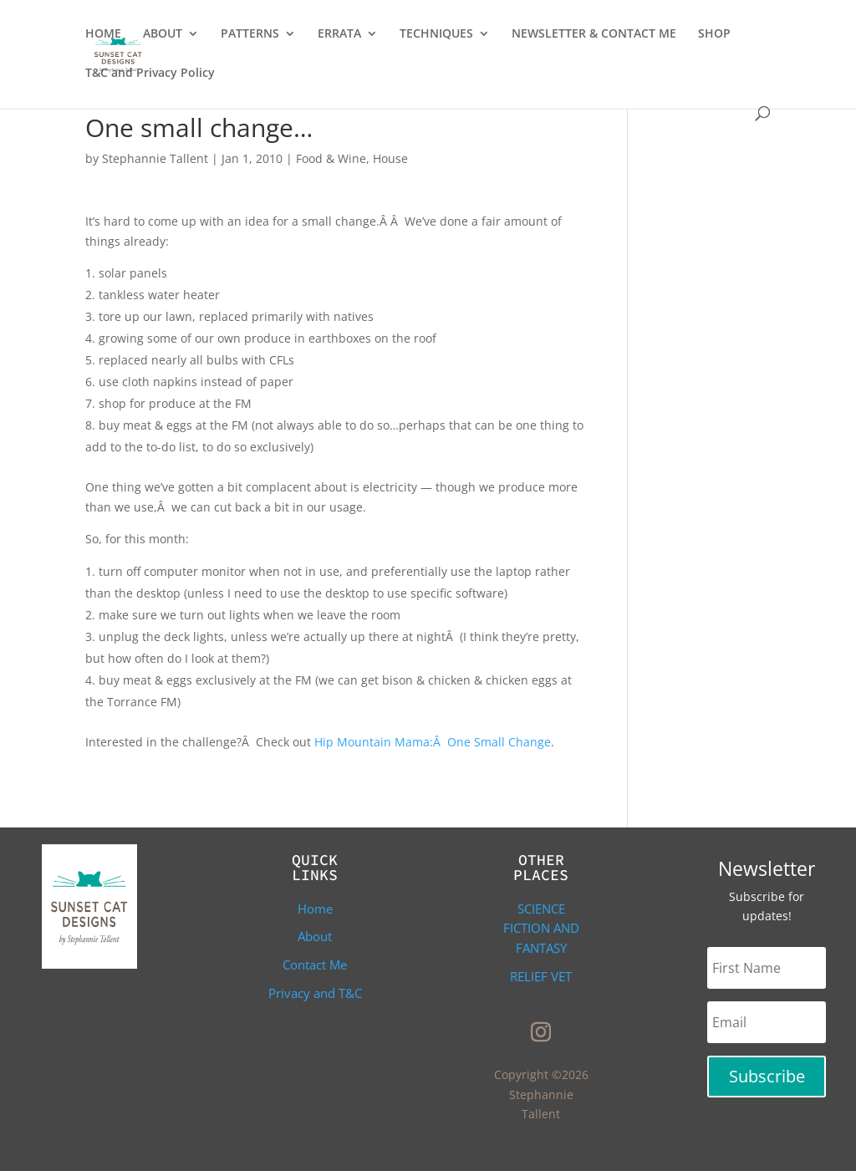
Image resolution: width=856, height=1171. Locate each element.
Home (315, 908)
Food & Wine (331, 158)
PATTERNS (250, 34)
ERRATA (339, 34)
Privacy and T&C (315, 993)
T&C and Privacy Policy (150, 73)
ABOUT (162, 34)
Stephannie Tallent (155, 158)
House (390, 158)
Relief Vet (541, 976)
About (315, 936)
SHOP (714, 34)
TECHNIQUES (436, 34)
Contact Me (315, 964)
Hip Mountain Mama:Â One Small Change (432, 742)
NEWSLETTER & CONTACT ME (594, 34)
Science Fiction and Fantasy (541, 928)
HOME (103, 34)
